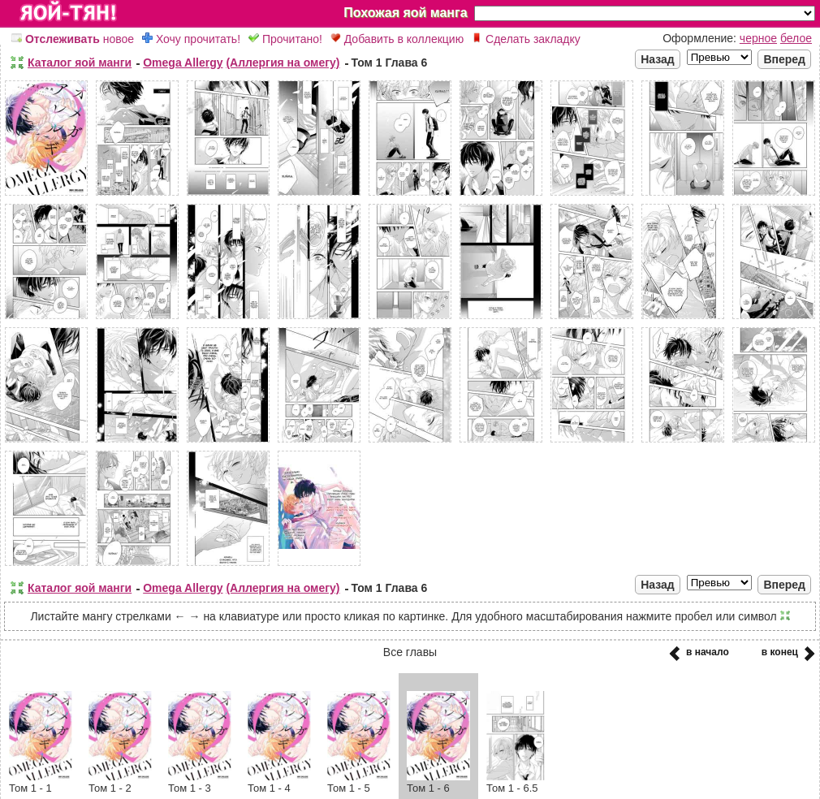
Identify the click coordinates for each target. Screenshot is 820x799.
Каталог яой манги (80, 62)
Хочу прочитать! (191, 38)
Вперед (784, 59)
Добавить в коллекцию (397, 38)
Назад (658, 59)
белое (796, 38)
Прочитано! (285, 38)
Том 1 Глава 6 (390, 62)
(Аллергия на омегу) (282, 62)
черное (758, 38)
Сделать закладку (526, 38)
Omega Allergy (182, 62)
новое (72, 38)
